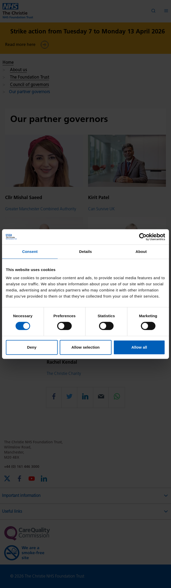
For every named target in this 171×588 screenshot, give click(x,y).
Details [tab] (85, 251)
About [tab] (141, 251)
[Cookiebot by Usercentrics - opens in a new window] (142, 237)
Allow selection (85, 347)
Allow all (139, 347)
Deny (31, 347)
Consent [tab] (30, 251)
